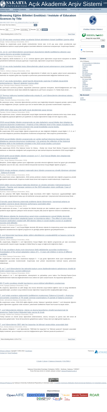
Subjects (85, 70)
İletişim (99, 29)
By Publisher (86, 75)
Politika (86, 29)
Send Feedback (12, 353)
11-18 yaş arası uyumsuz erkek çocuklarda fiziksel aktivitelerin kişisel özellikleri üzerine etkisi (37, 40)
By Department (87, 74)
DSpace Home (5, 9)
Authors (85, 66)
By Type (85, 72)
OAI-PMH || (67, 361)
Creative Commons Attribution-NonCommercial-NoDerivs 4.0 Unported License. (81, 383)
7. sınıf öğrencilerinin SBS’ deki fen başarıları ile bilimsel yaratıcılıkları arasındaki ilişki (34, 325)
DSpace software (5, 351)
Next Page (71, 34)
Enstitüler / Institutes (19, 9)
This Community (87, 51)
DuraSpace (28, 351)
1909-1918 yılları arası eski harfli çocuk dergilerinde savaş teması (26, 110)
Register (83, 99)
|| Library (45, 361)
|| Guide (39, 361)
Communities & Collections (91, 63)
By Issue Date (87, 65)
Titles (84, 68)
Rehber (93, 29)
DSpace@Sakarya (6, 383)
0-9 (1, 22)
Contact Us (3, 353)
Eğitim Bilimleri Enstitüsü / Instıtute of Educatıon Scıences (48, 9)
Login (105, 3)
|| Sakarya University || (55, 361)
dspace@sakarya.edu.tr (69, 371)
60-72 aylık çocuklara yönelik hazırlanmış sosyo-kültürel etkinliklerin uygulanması (32, 283)
